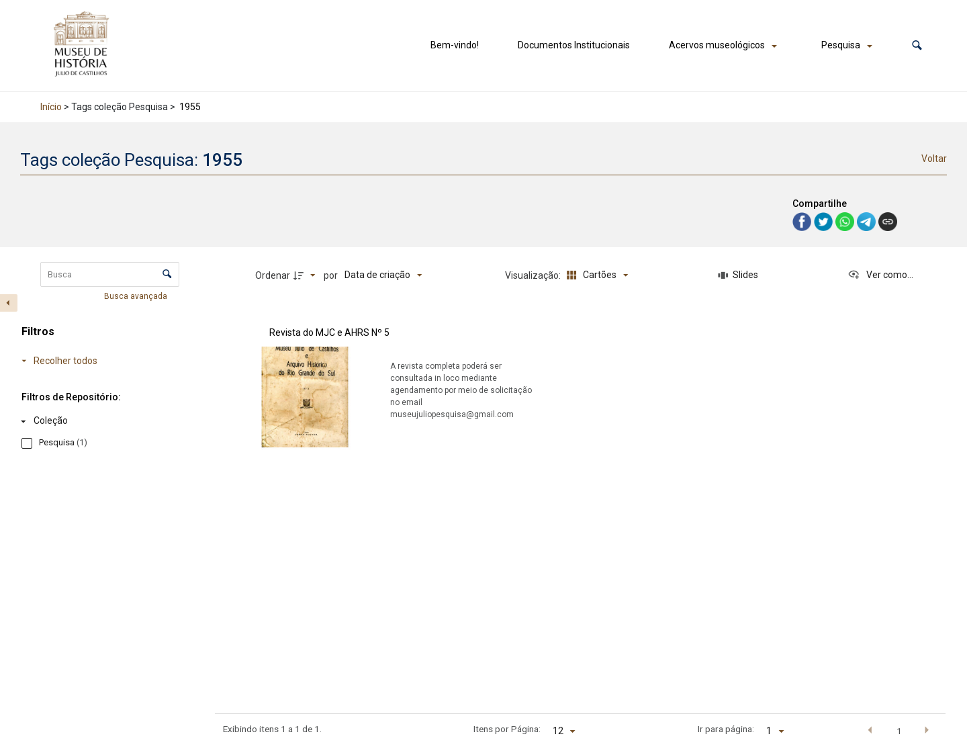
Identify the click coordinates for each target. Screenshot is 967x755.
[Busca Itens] (109, 274)
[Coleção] (94, 421)
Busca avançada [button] (136, 296)
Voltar (934, 158)
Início (51, 106)
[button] (917, 45)
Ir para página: (726, 728)
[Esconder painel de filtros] (8, 303)
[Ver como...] (880, 275)
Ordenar (272, 275)
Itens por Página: (507, 728)
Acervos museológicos (717, 45)
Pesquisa (840, 45)
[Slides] (738, 275)
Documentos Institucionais (574, 45)
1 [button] (899, 730)
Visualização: (534, 275)
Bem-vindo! (454, 45)
